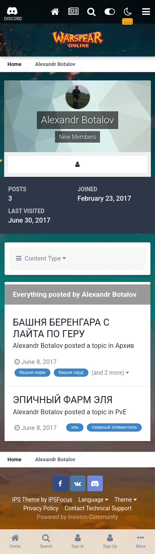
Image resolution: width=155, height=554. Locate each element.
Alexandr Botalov (38, 346)
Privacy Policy (40, 508)
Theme (125, 499)
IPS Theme (25, 499)
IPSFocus (60, 499)
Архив (124, 346)
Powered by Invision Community (77, 517)
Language (93, 499)
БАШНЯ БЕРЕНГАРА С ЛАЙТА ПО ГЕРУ (61, 328)
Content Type (41, 258)
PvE (120, 412)
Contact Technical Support (97, 508)
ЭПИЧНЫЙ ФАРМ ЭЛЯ (62, 400)
